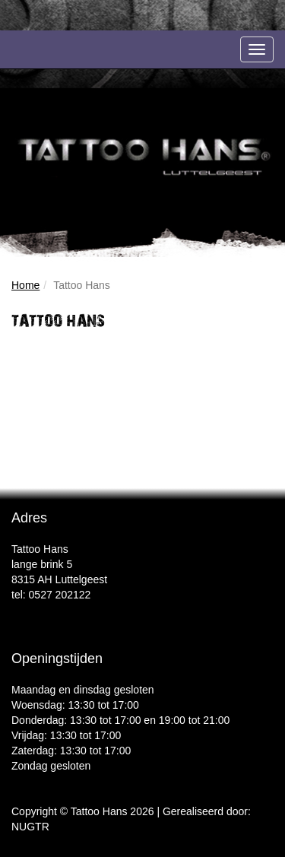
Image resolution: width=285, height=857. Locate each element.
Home (25, 285)
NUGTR (30, 826)
